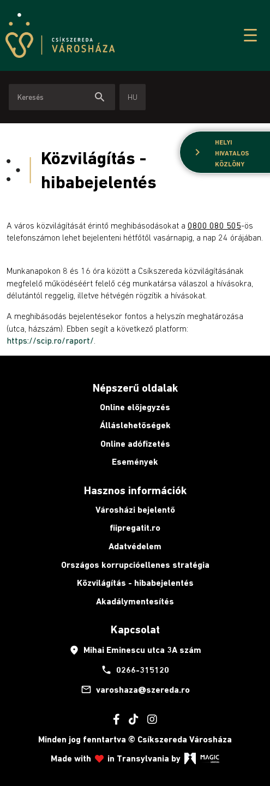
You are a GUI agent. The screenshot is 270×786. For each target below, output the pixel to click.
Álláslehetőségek (135, 425)
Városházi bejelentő (135, 510)
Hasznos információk (135, 490)
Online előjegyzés (135, 407)
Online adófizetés (135, 444)
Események (135, 462)
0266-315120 (135, 669)
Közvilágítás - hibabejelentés (135, 583)
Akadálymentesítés (135, 601)
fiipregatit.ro (135, 528)
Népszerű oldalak (135, 387)
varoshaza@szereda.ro (135, 689)
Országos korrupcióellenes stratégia (135, 565)
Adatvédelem (135, 546)
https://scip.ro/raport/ (50, 340)
